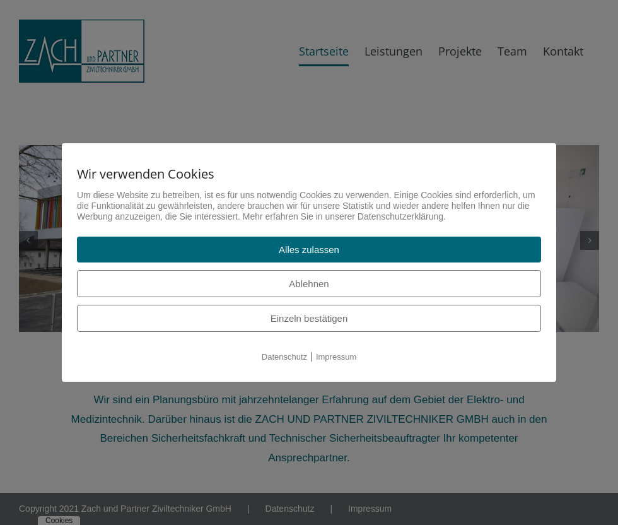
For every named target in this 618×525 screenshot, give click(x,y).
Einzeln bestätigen (309, 318)
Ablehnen (309, 283)
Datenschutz (284, 357)
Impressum (336, 357)
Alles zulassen (309, 249)
